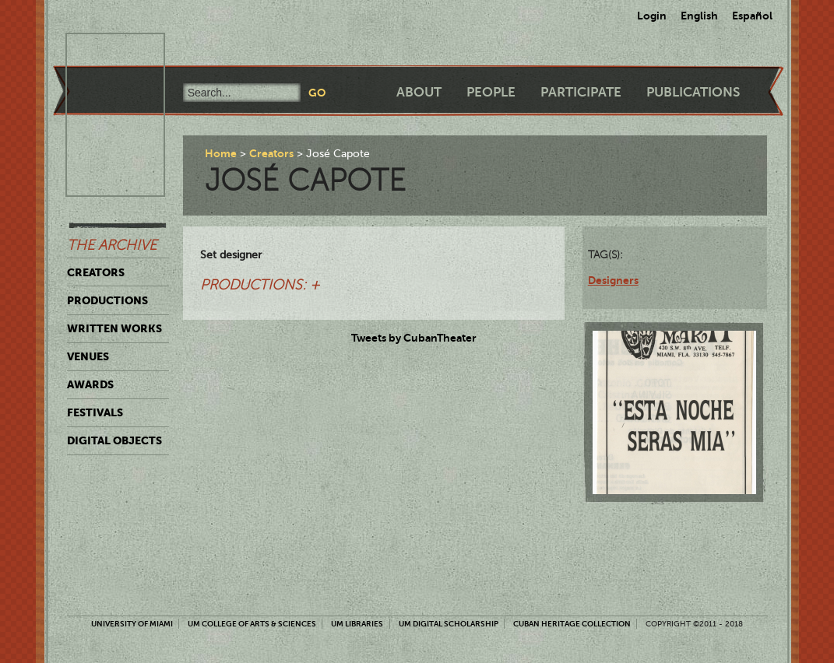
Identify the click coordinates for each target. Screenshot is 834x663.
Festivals (95, 412)
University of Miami (132, 623)
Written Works (114, 328)
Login (652, 15)
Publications (693, 92)
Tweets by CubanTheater (414, 338)
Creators (96, 272)
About (419, 92)
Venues (88, 356)
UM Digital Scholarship (448, 623)
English (699, 15)
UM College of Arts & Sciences (252, 623)
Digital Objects (114, 440)
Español (752, 15)
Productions (107, 300)
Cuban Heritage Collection (572, 623)
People (491, 92)
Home (221, 153)
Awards (90, 384)
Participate (580, 92)
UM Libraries (357, 623)
